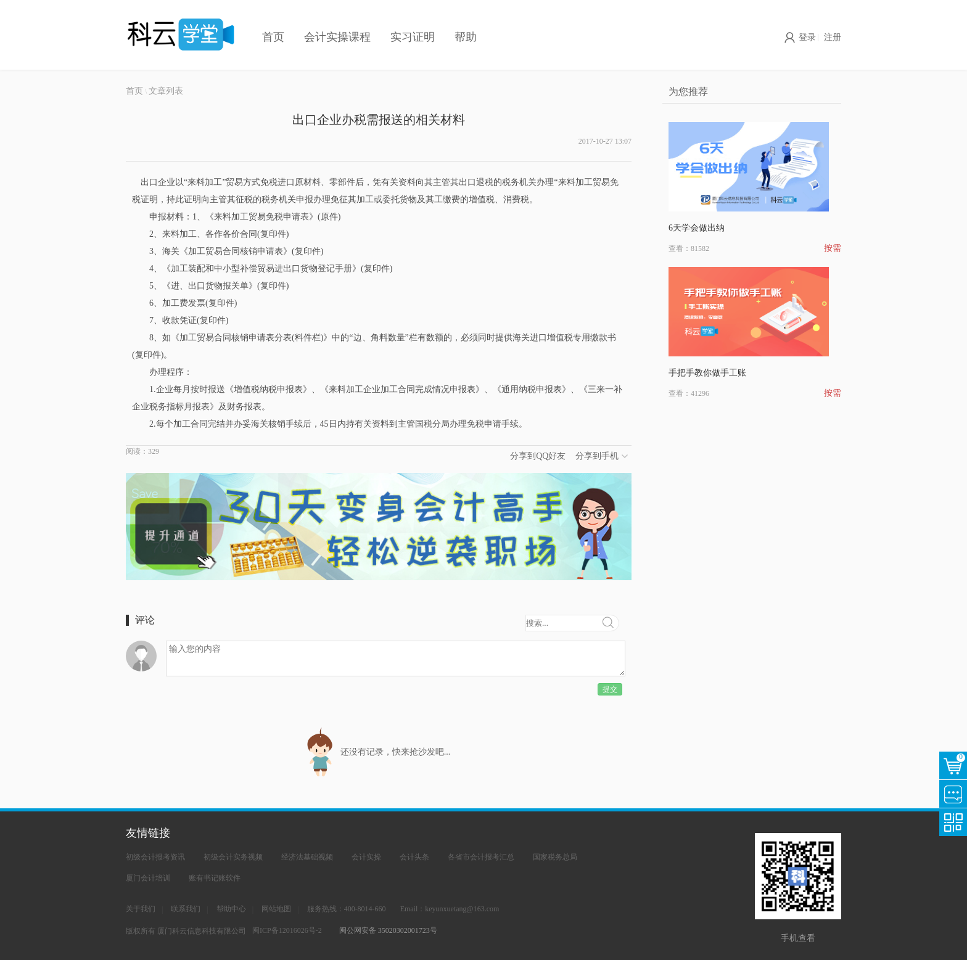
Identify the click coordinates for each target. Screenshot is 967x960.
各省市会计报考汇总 (481, 857)
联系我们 (185, 909)
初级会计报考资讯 (155, 857)
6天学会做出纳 (697, 227)
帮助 (466, 37)
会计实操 (366, 857)
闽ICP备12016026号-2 (287, 930)
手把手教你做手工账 (707, 372)
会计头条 (414, 857)
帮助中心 (231, 909)
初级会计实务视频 (233, 857)
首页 (273, 37)
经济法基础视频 (307, 857)
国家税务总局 (555, 857)
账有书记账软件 (215, 878)
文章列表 (166, 91)
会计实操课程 (337, 37)
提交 (610, 689)
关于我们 (140, 909)
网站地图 (276, 909)
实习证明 (412, 37)
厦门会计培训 (148, 878)
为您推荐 (688, 91)
